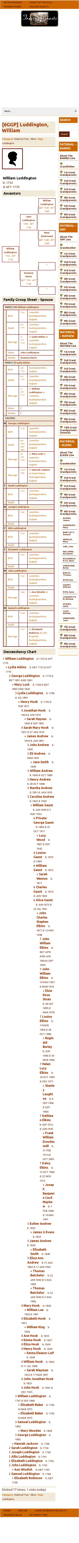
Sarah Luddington (18, 485)
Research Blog (13, 1515)
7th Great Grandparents (68, 305)
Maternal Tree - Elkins (25, 139)
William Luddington (28, 307)
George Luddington (19, 423)
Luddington (8, 143)
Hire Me (22, 1510)
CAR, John (68, 546)
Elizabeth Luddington (20, 549)
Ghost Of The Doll (41, 2)
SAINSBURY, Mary (69, 526)
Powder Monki (12, 6)
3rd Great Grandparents (68, 190)
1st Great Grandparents (68, 174)
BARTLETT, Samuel (69, 533)
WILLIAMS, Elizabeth (68, 552)
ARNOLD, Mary (67, 540)
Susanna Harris (28, 358)
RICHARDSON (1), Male (69, 559)
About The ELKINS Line (67, 454)
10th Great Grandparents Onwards (68, 430)
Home (7, 1510)
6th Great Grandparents (68, 216)
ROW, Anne (68, 592)
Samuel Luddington (18, 608)
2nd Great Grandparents (68, 182)
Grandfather (67, 166)
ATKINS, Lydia (67, 605)
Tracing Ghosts (39, 6)
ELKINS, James (67, 519)
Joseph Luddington (18, 507)
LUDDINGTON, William (69, 598)
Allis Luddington (17, 528)
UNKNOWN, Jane (69, 619)
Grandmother (68, 247)
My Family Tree (39, 1515)
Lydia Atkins (23, 363)
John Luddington (29, 352)
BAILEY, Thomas (67, 574)
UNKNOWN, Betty (69, 566)
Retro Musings (13, 2)
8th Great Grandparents (68, 314)
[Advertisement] (39, 66)
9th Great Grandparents (68, 322)
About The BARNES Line (67, 157)
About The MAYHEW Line (68, 345)
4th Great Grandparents (68, 199)
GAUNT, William (67, 586)
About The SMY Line (66, 238)
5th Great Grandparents (68, 207)
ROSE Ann (68, 580)
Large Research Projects (50, 1510)
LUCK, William (67, 612)
